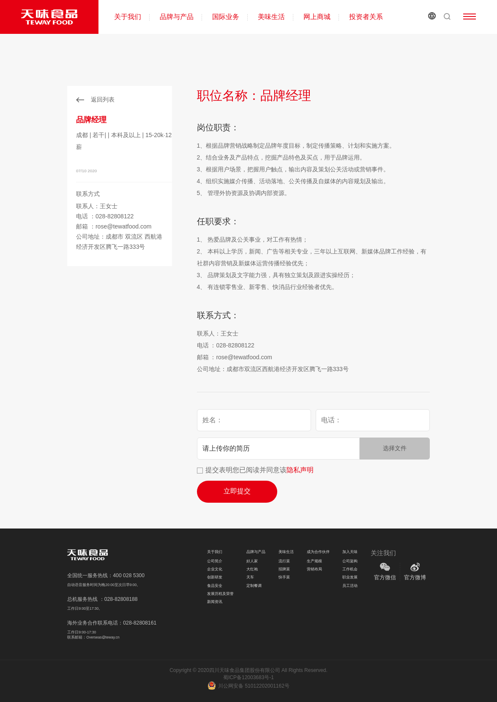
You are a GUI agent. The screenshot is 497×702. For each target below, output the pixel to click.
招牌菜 (284, 569)
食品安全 (214, 586)
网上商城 (316, 16)
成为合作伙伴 (318, 552)
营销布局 (314, 569)
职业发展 (350, 577)
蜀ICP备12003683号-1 (248, 677)
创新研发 (214, 577)
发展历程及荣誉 (220, 594)
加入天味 (350, 552)
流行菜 (284, 561)
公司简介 (214, 561)
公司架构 (350, 561)
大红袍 (252, 569)
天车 (250, 577)
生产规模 (314, 561)
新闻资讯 (214, 602)
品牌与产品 (177, 16)
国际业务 (225, 16)
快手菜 (284, 577)
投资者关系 (366, 16)
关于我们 (127, 16)
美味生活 (271, 16)
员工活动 (350, 586)
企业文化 (214, 569)
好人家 (252, 561)
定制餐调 (254, 586)
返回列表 (103, 99)
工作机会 (350, 569)
